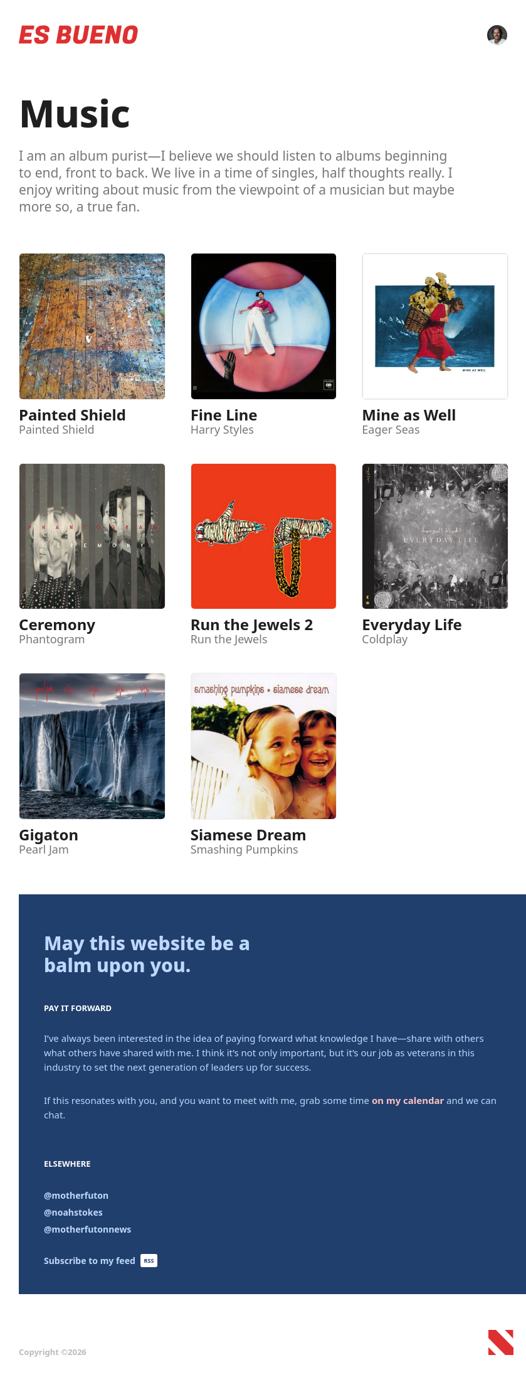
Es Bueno (78, 34)
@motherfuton (76, 1195)
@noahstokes (73, 1212)
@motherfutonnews (87, 1229)
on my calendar (408, 1100)
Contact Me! (497, 35)
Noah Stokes (507, 1349)
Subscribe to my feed (100, 1260)
